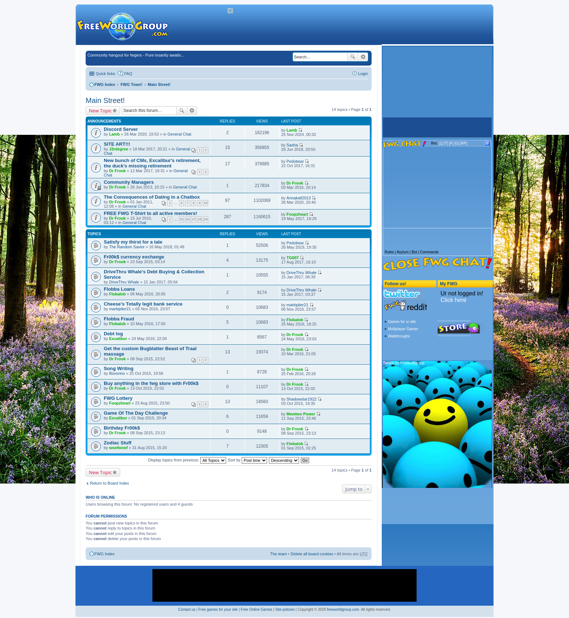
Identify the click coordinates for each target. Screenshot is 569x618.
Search (352, 57)
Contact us (187, 609)
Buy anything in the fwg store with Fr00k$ (151, 383)
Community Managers (129, 182)
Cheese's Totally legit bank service (143, 304)
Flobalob (117, 294)
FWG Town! (131, 84)
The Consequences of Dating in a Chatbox (152, 197)
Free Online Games (256, 609)
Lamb (114, 134)
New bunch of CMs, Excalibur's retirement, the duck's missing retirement (152, 163)
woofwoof (118, 447)
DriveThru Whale (124, 282)
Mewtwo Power (301, 414)
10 (206, 203)
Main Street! (159, 84)
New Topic (100, 110)
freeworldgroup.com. (343, 609)
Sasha (292, 145)
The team (278, 554)
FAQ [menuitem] (128, 73)
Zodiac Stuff (117, 442)
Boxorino (117, 373)
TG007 (293, 258)
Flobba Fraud (119, 319)
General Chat (179, 134)
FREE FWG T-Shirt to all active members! (150, 213)
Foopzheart (297, 214)
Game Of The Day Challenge (136, 413)
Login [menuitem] (363, 73)
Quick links (105, 73)
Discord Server (121, 129)
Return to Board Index (109, 483)
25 (181, 219)
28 (199, 219)
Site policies (285, 609)
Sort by (247, 460)
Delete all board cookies (312, 554)
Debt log (113, 333)
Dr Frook (117, 171)
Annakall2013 (299, 198)
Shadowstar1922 (302, 399)
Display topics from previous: (187, 460)
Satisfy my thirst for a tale (133, 242)
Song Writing (119, 368)
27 (193, 219)
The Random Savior (127, 247)
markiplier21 (120, 309)
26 (187, 219)
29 (206, 219)
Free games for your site (218, 609)
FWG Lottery (118, 398)
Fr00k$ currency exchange (134, 257)
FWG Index (104, 84)
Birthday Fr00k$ (122, 428)
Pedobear (295, 161)
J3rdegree (118, 149)
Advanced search (363, 57)
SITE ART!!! (117, 144)
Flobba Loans (119, 289)
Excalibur (118, 338)
